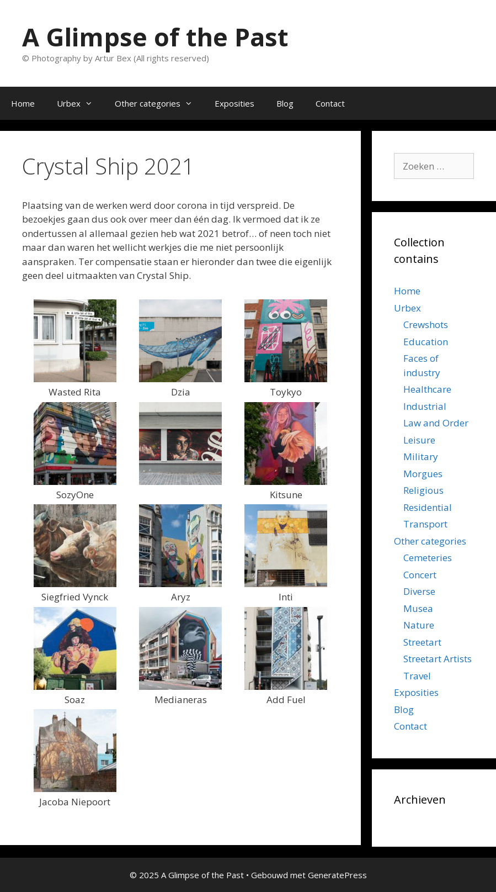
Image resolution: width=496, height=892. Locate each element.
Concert (419, 574)
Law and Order (435, 422)
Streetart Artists (437, 658)
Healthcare (427, 389)
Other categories (159, 103)
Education (425, 341)
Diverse (419, 591)
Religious (423, 490)
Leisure (419, 440)
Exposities (234, 103)
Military (420, 456)
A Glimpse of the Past (155, 37)
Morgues (422, 473)
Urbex (80, 103)
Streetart (422, 642)
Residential (427, 507)
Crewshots (425, 324)
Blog (285, 103)
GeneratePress (337, 874)
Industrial (424, 406)
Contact (330, 103)
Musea (418, 608)
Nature (418, 625)
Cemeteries (427, 557)
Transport (425, 524)
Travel (417, 675)
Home (23, 103)
